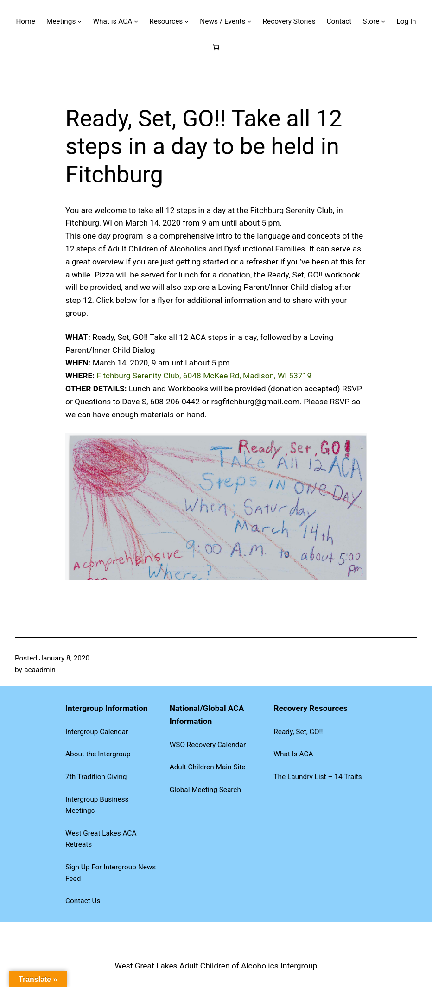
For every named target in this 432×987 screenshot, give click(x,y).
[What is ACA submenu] (136, 21)
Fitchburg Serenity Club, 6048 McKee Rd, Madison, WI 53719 (203, 375)
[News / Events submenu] (249, 21)
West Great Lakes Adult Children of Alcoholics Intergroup (215, 965)
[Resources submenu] (186, 21)
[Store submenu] (383, 21)
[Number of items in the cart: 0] (216, 47)
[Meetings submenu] (79, 21)
